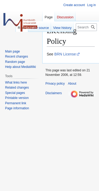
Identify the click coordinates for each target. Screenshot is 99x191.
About (72, 83)
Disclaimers (53, 93)
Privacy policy (55, 83)
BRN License (65, 54)
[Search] (86, 27)
